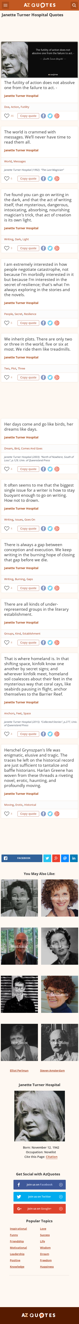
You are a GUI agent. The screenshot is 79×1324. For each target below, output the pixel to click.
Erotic (19, 805)
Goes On (29, 519)
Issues (19, 519)
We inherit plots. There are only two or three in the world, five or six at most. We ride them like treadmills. (38, 344)
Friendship (17, 1241)
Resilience (30, 314)
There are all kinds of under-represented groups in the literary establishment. (36, 609)
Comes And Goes (31, 448)
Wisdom (45, 1247)
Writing (8, 239)
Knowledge (17, 1266)
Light (26, 239)
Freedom (46, 1260)
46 (12, 116)
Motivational (18, 1247)
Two (6, 368)
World (8, 161)
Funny (14, 1235)
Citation (52, 1157)
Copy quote (28, 116)
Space (27, 713)
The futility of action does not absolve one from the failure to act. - (39, 85)
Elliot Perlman (19, 1070)
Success (45, 1235)
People (8, 314)
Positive (15, 1260)
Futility (25, 107)
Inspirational (18, 1228)
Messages (19, 161)
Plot (13, 368)
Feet (19, 713)
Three (21, 368)
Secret (18, 314)
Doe (6, 107)
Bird (16, 448)
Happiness (47, 1266)
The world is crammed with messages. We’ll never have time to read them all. (37, 137)
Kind (18, 633)
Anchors (9, 713)
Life (42, 1241)
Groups (8, 633)
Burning (20, 579)
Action (15, 107)
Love (43, 1228)
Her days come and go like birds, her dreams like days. (38, 427)
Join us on (39, 1184)
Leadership (17, 1254)
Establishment (31, 633)
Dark (18, 239)
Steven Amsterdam (52, 1070)
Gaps (30, 579)
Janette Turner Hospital (21, 96)
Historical (30, 805)
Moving (9, 805)
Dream (8, 448)
